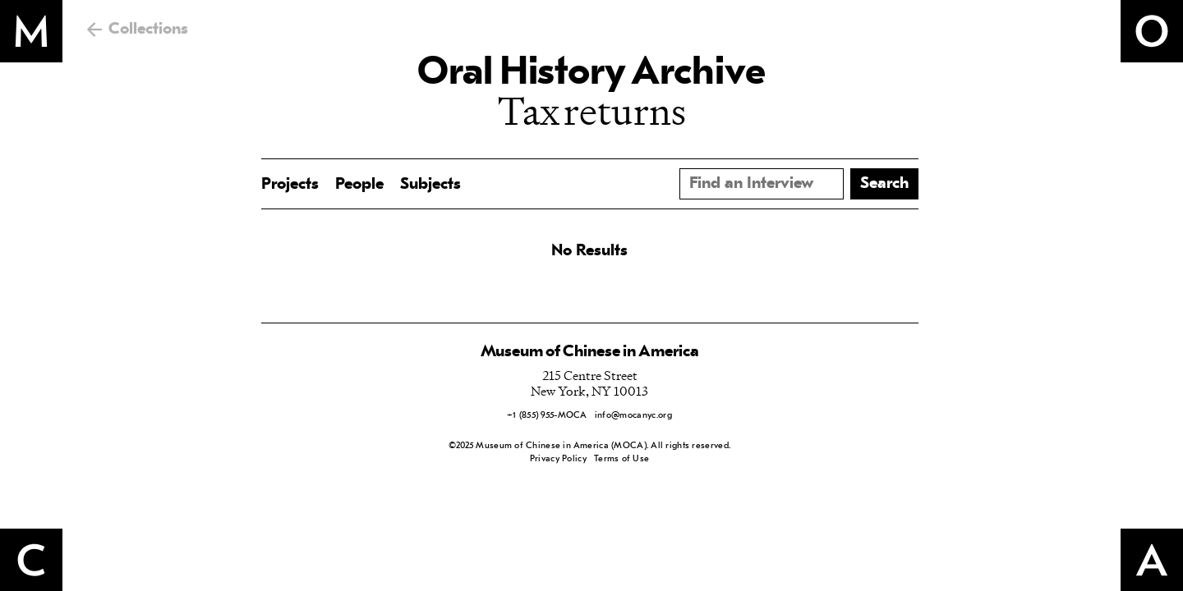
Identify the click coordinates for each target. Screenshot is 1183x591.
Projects (290, 184)
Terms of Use (621, 459)
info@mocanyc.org (633, 415)
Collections (148, 29)
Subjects (430, 184)
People (359, 184)
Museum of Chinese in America (590, 352)
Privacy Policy (558, 459)
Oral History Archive (591, 74)
